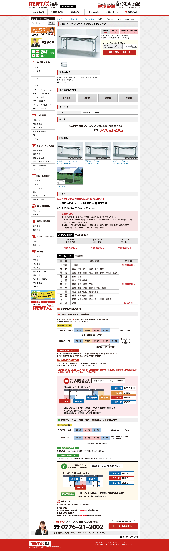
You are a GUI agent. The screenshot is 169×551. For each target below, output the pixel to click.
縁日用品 (36, 154)
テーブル (36, 71)
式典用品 (36, 120)
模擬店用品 (37, 150)
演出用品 (36, 211)
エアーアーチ (38, 82)
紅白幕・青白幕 (39, 131)
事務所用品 (37, 283)
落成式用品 (37, 128)
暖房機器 (36, 264)
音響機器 (36, 181)
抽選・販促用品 (39, 165)
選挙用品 (36, 275)
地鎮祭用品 (37, 124)
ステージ (36, 78)
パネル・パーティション (43, 90)
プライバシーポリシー (131, 542)
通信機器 (36, 226)
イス (35, 75)
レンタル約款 (113, 542)
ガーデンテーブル (40, 109)
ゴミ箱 (36, 287)
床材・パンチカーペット (43, 94)
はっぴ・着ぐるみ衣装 (42, 162)
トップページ (62, 19)
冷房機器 (36, 268)
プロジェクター (39, 188)
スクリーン (37, 192)
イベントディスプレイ (42, 105)
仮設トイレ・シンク (41, 271)
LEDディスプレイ (40, 196)
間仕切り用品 (38, 97)
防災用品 (36, 256)
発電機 (36, 260)
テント (36, 67)
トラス (36, 86)
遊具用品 (36, 245)
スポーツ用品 (38, 169)
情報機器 (36, 230)
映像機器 (36, 184)
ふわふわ (36, 241)
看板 (35, 135)
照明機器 (36, 215)
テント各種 (61, 186)
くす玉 (36, 139)
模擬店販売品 (38, 158)
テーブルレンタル (87, 19)
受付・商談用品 (39, 101)
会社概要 (98, 542)
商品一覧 (74, 19)
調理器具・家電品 (40, 279)
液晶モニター (38, 199)
